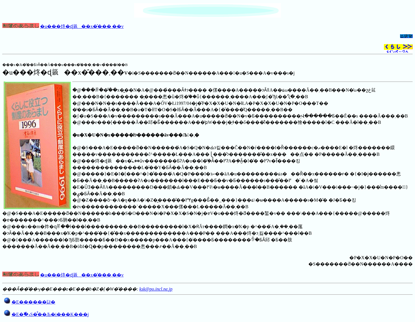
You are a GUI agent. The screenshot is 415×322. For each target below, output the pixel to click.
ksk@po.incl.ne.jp (156, 289)
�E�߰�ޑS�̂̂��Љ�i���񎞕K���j (50, 314)
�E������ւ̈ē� (33, 302)
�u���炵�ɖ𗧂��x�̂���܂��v (82, 26)
